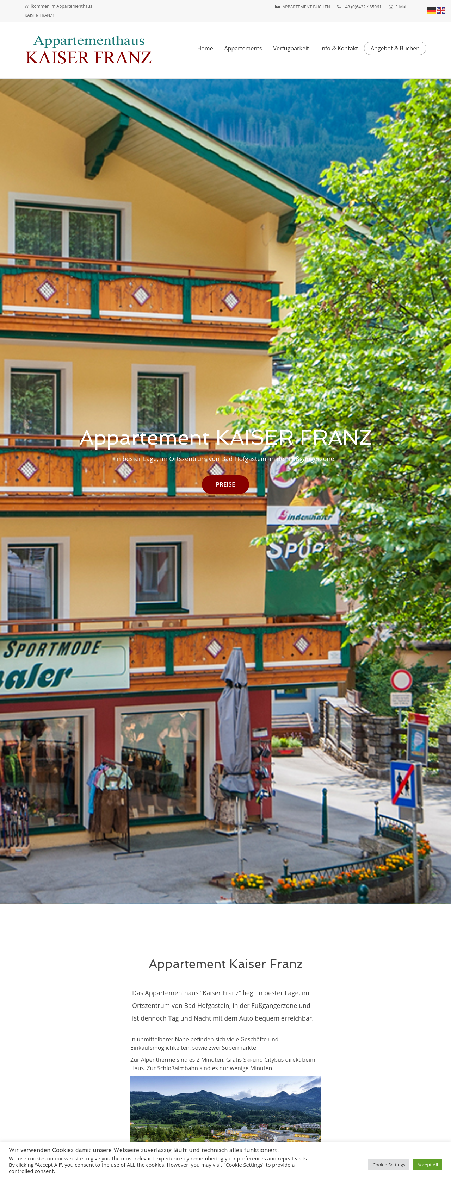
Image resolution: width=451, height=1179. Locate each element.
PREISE (225, 484)
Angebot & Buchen (395, 48)
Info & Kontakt (339, 48)
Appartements (243, 48)
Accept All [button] (427, 1164)
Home (205, 48)
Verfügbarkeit (291, 48)
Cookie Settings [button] (388, 1164)
